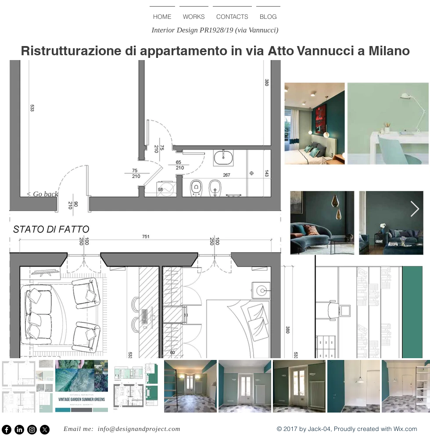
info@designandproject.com (139, 428)
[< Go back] (42, 194)
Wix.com (405, 429)
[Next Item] (415, 209)
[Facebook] (6, 429)
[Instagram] (32, 429)
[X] (45, 429)
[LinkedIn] (19, 429)
